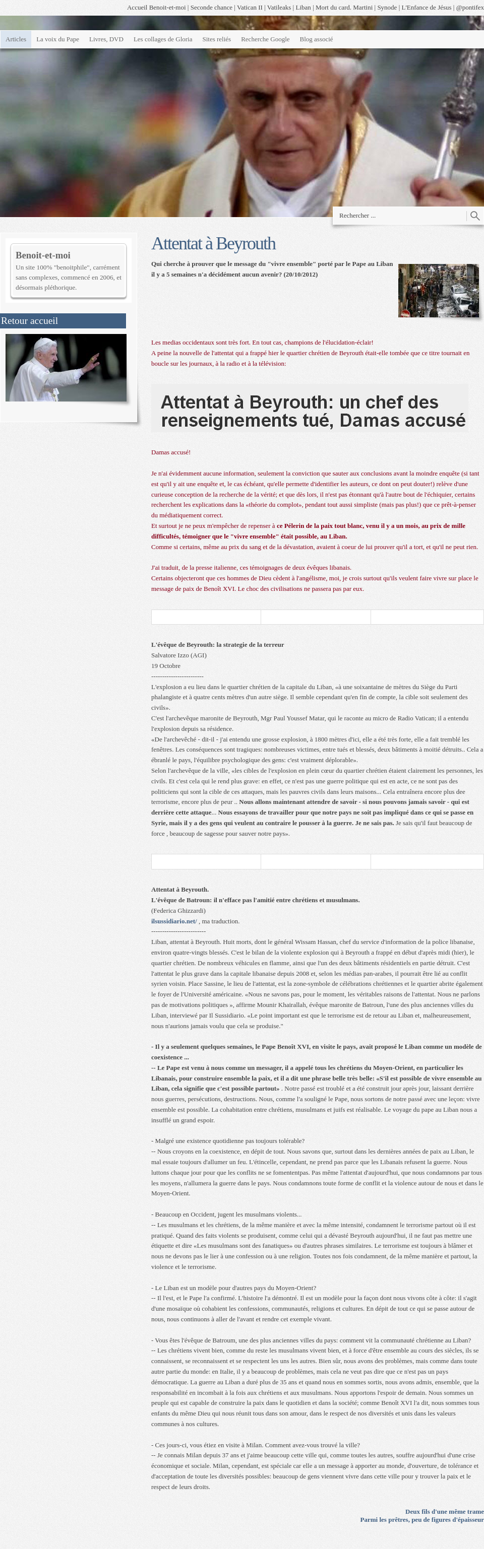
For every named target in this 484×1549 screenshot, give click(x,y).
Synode (387, 7)
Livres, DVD (106, 39)
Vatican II (250, 7)
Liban (303, 7)
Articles (16, 39)
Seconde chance (211, 7)
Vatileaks (279, 7)
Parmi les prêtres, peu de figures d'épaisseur (422, 1519)
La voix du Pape (57, 39)
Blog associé (316, 39)
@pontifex (470, 7)
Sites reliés (216, 39)
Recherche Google (265, 39)
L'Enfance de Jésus (427, 7)
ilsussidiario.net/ (174, 921)
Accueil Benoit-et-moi (156, 7)
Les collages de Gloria (163, 39)
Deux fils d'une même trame (444, 1511)
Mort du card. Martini (344, 7)
